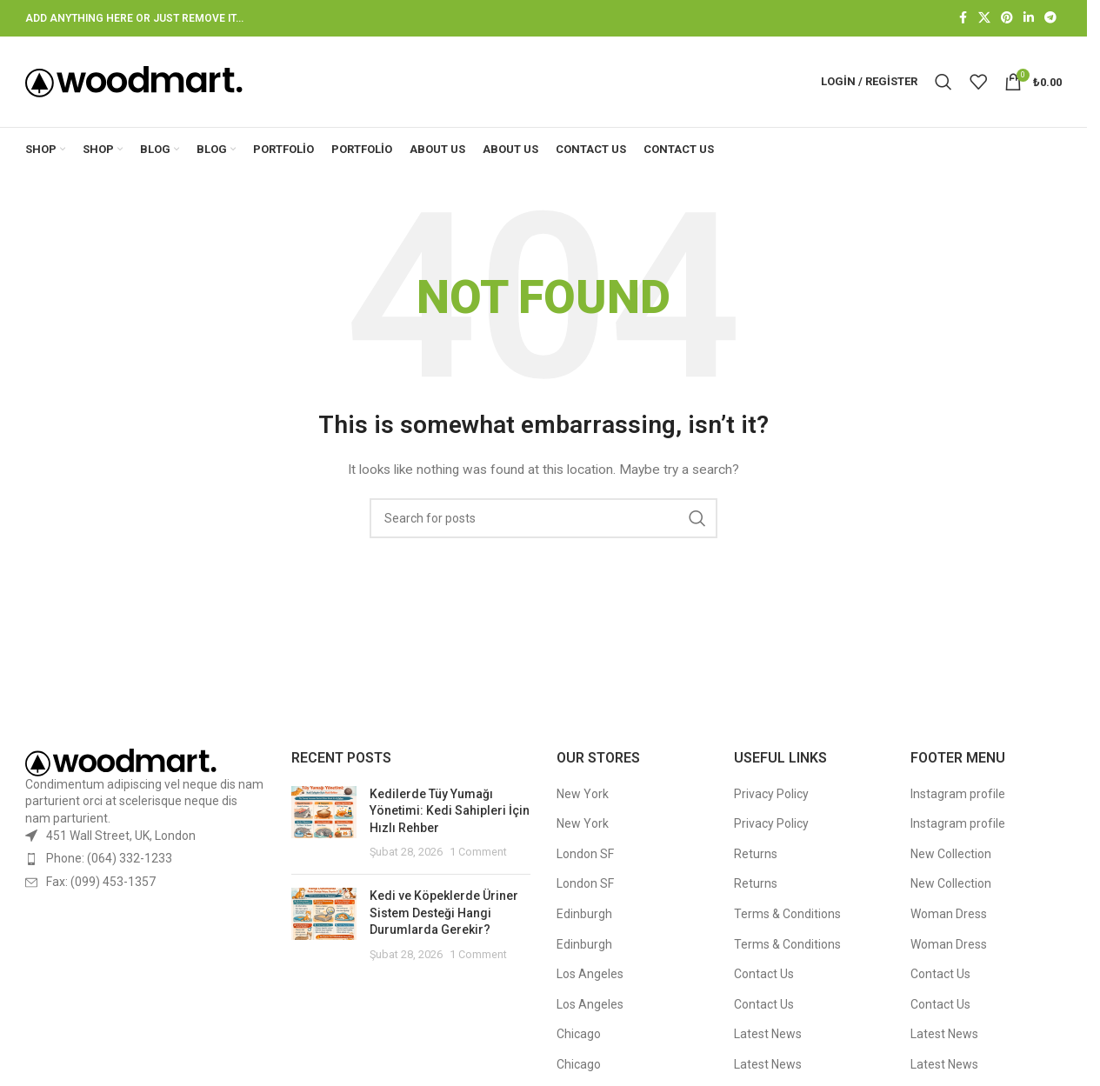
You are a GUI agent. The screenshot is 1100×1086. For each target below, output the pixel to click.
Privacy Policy (771, 794)
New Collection (950, 854)
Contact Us (764, 974)
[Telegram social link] (1050, 18)
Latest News (768, 1035)
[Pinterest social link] (1007, 18)
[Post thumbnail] (324, 823)
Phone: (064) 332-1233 (109, 858)
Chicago (579, 1035)
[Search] (943, 81)
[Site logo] (134, 81)
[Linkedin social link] (1028, 18)
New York (583, 794)
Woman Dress (948, 914)
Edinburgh (584, 914)
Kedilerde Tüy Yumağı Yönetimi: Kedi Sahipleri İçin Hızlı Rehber (450, 811)
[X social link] (984, 18)
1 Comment (478, 852)
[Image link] (121, 762)
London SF (585, 854)
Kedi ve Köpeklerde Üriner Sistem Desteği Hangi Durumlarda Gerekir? (444, 912)
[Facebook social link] (962, 18)
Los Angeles (590, 974)
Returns (755, 854)
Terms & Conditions (787, 914)
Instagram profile (957, 794)
